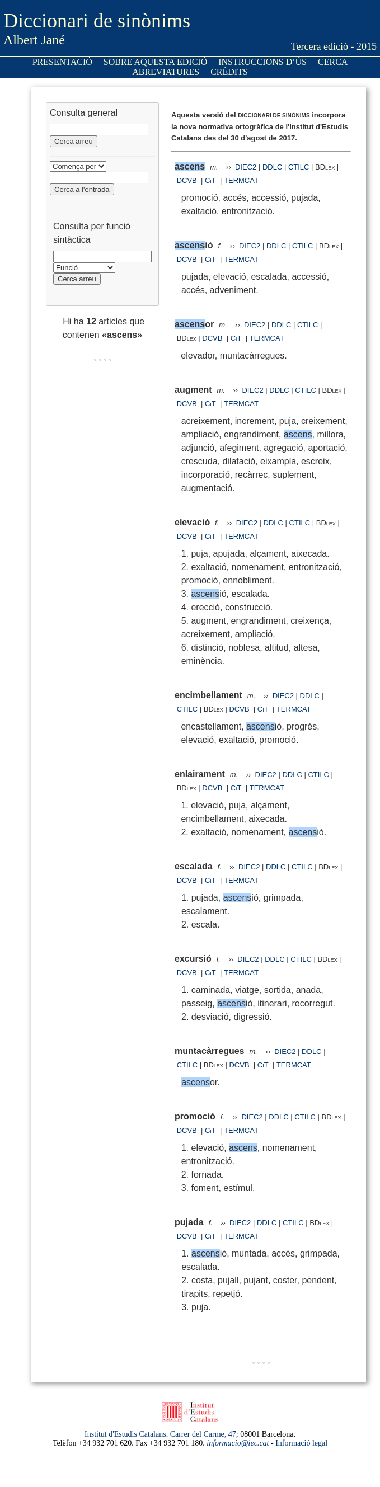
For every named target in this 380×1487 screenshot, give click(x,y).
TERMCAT (241, 180)
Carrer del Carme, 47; (204, 1434)
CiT (210, 180)
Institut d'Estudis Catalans (125, 1434)
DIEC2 (245, 167)
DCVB (188, 180)
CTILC (298, 167)
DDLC (272, 167)
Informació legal (301, 1443)
